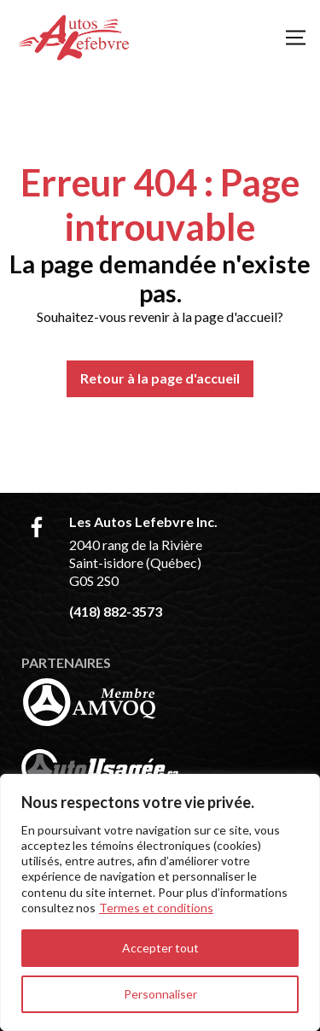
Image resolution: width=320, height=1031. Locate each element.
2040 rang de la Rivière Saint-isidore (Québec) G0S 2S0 (135, 562)
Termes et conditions (156, 907)
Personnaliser (160, 994)
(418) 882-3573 (115, 611)
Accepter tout (160, 947)
